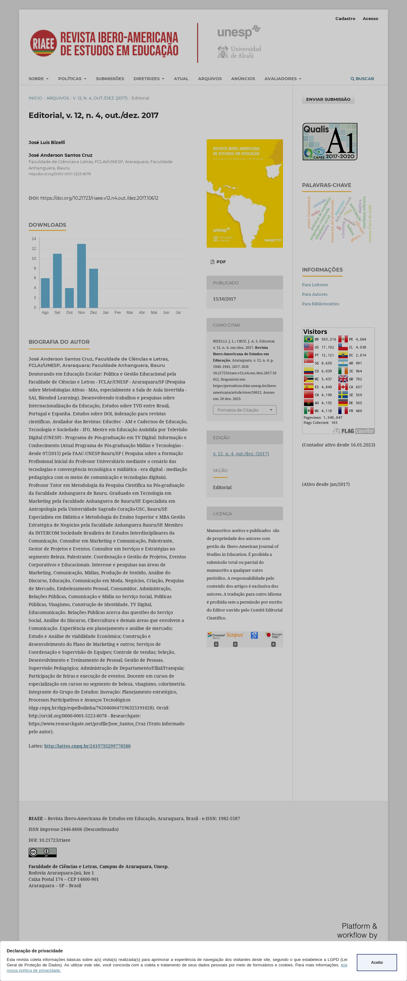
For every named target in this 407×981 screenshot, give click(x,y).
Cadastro (345, 18)
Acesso (370, 18)
